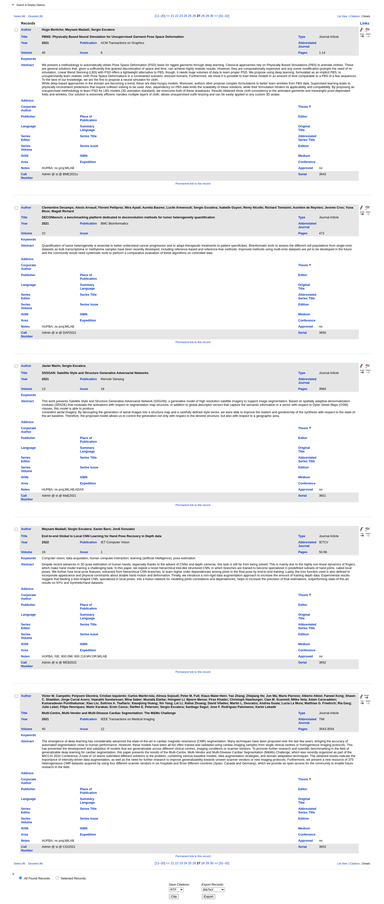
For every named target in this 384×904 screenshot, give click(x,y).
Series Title (88, 136)
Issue (84, 52)
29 (207, 16)
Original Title (304, 128)
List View (342, 16)
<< (168, 16)
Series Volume (26, 147)
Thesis (303, 106)
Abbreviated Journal (307, 44)
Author (26, 29)
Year (24, 43)
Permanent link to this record (193, 183)
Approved (305, 168)
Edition (303, 146)
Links (364, 23)
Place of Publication (88, 118)
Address (27, 100)
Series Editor (25, 138)
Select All (19, 16)
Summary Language (87, 128)
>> (216, 16)
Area (24, 162)
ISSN (24, 156)
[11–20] (160, 16)
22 (177, 16)
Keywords (28, 59)
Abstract (27, 65)
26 (194, 16)
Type (301, 37)
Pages (303, 52)
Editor (302, 116)
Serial (302, 174)
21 (172, 16)
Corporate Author (28, 108)
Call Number (27, 176)
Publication (88, 43)
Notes (25, 168)
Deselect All (35, 16)
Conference (306, 162)
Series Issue (89, 146)
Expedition (88, 162)
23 (181, 16)
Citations (355, 16)
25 (190, 16)
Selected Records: (74, 878)
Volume (26, 52)
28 (202, 16)
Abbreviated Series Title (307, 138)
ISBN (83, 156)
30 (211, 16)
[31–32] (224, 16)
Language (28, 126)
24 (185, 16)
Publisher (28, 116)
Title (24, 37)
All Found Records (37, 878)
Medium (304, 156)
